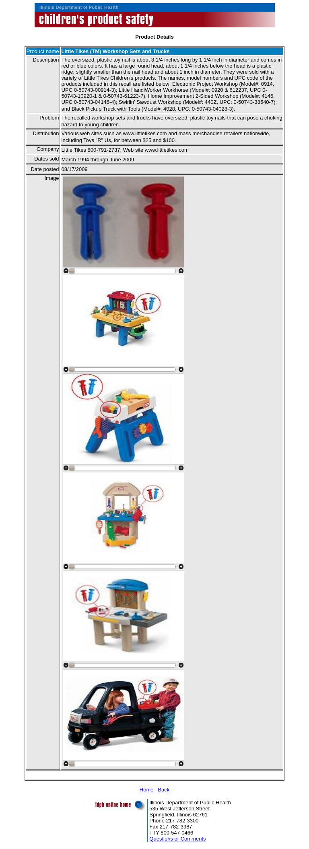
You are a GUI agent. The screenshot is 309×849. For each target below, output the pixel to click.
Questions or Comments (177, 839)
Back (163, 790)
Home (147, 790)
